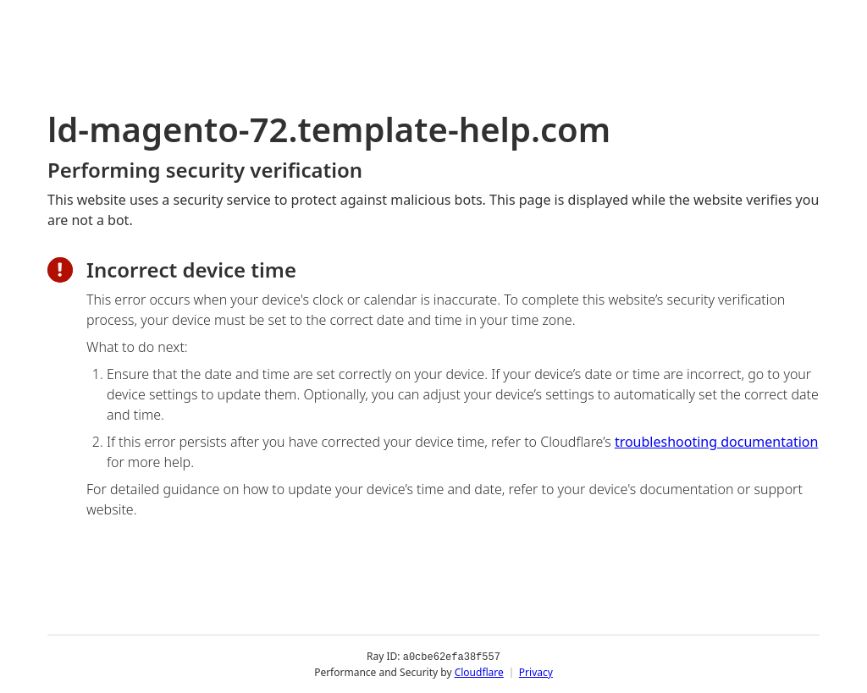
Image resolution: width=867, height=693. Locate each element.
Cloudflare (479, 671)
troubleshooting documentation (717, 441)
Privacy (536, 671)
